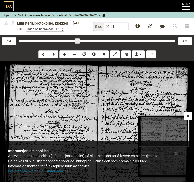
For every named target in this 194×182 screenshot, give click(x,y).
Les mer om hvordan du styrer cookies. (38, 171)
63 (185, 41)
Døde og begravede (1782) (45, 29)
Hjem (7, 15)
